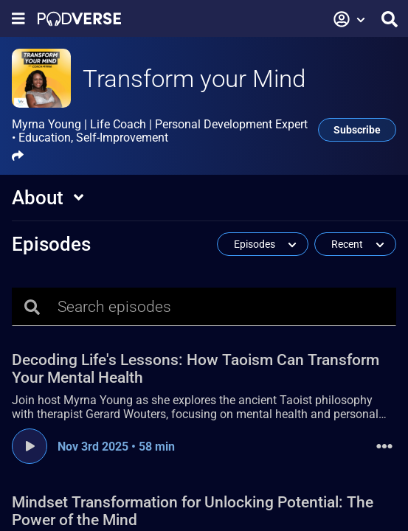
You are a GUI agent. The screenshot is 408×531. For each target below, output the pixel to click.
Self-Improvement (122, 138)
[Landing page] (79, 18)
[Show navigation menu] (18, 18)
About (37, 198)
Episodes (51, 244)
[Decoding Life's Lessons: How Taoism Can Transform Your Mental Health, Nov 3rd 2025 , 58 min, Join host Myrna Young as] (204, 389)
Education (44, 138)
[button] (350, 19)
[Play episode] (29, 446)
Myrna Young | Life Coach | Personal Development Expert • (160, 131)
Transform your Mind (194, 78)
